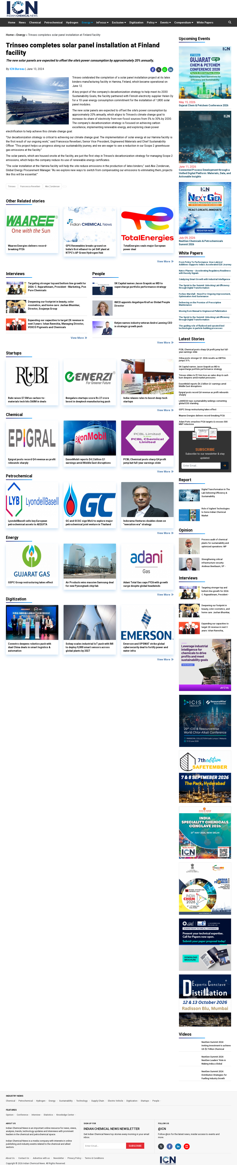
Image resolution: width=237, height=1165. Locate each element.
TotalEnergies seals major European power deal (144, 247)
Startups (145, 1101)
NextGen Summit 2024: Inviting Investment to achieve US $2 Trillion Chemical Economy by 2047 (216, 1046)
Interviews (15, 273)
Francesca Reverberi (30, 186)
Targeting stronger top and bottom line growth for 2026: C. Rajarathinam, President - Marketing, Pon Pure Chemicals (57, 287)
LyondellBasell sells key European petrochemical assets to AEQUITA (27, 522)
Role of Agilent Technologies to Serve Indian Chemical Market (216, 512)
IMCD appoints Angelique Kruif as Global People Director (142, 304)
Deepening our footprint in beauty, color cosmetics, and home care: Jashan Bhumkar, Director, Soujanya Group (54, 305)
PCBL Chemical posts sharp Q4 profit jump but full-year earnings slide (144, 461)
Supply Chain (98, 1101)
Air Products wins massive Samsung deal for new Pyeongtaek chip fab (90, 584)
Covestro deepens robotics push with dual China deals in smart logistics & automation (29, 647)
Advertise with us (41, 1158)
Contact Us (23, 1158)
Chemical (35, 22)
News (22, 22)
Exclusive (119, 22)
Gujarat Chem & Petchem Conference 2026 (205, 104)
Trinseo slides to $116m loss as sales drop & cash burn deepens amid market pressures (203, 376)
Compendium (183, 22)
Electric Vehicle (115, 1101)
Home (11, 22)
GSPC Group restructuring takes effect (30, 582)
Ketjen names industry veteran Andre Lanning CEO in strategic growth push (143, 324)
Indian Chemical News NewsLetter (112, 1129)
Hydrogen (72, 22)
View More (165, 261)
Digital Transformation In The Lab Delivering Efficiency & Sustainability (216, 493)
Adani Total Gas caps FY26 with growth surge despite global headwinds (145, 584)
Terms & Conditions (94, 1158)
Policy (152, 22)
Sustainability (66, 1101)
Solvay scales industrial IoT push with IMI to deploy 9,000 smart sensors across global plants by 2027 (89, 647)
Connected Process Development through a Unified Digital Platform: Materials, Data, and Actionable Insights (205, 171)
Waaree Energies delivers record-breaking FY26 (27, 247)
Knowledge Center (65, 1115)
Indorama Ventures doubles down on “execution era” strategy (144, 522)
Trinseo (11, 186)
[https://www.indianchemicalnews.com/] (177, 1160)
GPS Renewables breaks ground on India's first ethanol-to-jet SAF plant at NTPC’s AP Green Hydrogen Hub (87, 249)
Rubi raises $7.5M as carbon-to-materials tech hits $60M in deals (27, 400)
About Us (10, 1158)
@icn (162, 1129)
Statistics (48, 1115)
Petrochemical (53, 22)
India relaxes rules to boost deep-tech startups (145, 400)
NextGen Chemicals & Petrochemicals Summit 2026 (205, 241)
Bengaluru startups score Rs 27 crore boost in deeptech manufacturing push (88, 400)
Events (165, 22)
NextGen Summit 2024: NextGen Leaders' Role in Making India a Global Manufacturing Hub (214, 1060)
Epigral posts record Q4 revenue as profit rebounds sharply (32, 461)
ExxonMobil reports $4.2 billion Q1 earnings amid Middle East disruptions (88, 461)
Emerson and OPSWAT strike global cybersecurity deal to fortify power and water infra (145, 647)
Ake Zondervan (52, 186)
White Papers (205, 22)
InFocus (102, 22)
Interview (36, 1115)
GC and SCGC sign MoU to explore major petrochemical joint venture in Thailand (89, 522)
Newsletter (58, 1158)
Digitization (136, 22)
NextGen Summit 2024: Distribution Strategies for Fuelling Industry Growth (214, 1075)
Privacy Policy (74, 1158)
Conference (22, 1115)
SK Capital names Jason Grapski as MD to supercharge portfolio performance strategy (140, 285)
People (98, 273)
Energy (87, 22)
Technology (82, 1101)
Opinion (9, 1115)
